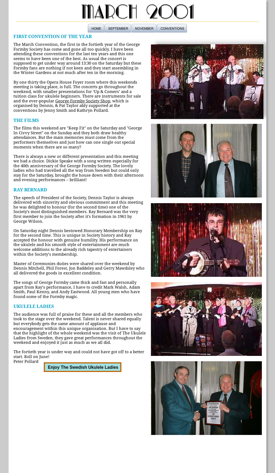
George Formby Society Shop (82, 101)
